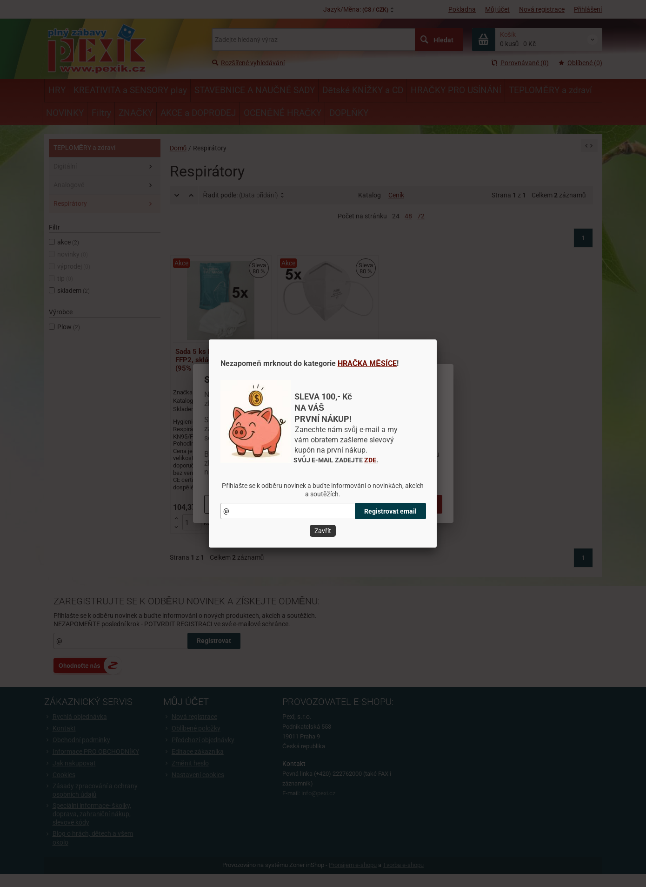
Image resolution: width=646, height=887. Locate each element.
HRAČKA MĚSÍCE (367, 363)
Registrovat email (390, 511)
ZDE (370, 460)
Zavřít (322, 531)
